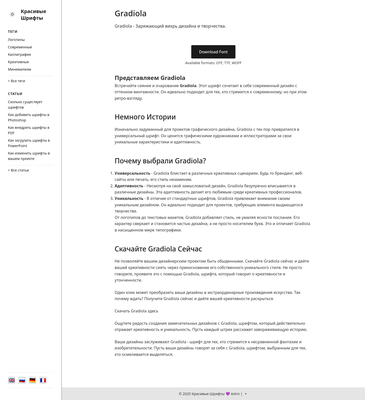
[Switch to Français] (44, 380)
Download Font (213, 52)
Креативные (18, 61)
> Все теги (16, 80)
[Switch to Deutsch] (34, 380)
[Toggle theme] (12, 14)
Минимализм (19, 69)
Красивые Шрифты (33, 14)
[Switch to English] (12, 380)
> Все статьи (18, 170)
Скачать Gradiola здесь (136, 311)
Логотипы (16, 39)
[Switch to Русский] (23, 380)
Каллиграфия (19, 54)
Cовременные (20, 47)
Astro (235, 393)
